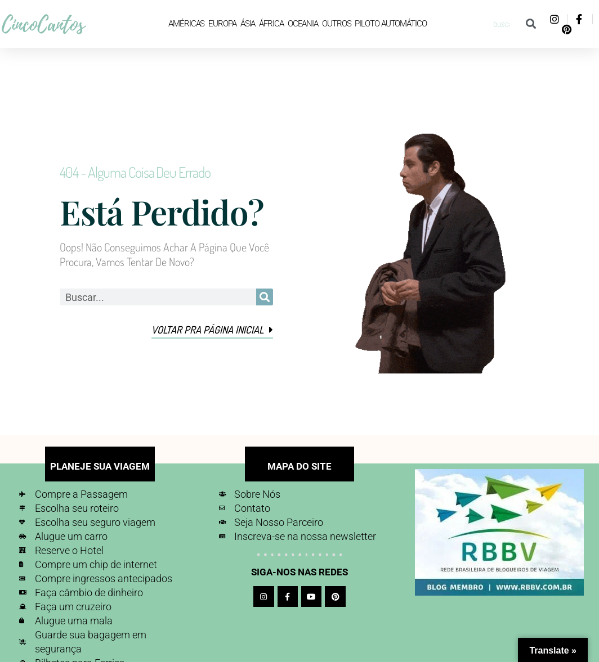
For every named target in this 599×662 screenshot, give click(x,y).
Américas (186, 24)
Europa (222, 24)
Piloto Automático (390, 24)
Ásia (248, 24)
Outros (336, 24)
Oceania (303, 24)
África (271, 24)
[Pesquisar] (530, 23)
